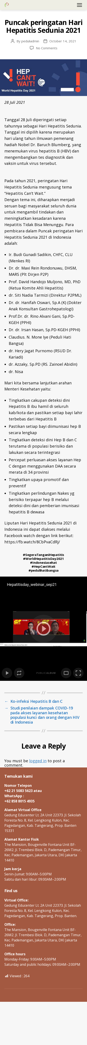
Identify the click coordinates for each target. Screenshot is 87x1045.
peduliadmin (30, 41)
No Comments (46, 48)
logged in (38, 760)
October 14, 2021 (62, 41)
